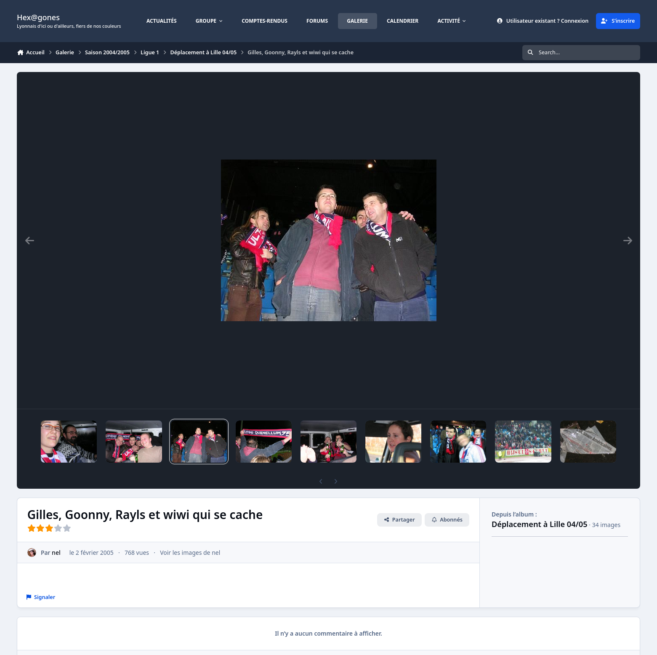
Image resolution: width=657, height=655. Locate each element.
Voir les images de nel (190, 552)
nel (56, 552)
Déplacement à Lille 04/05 (540, 524)
